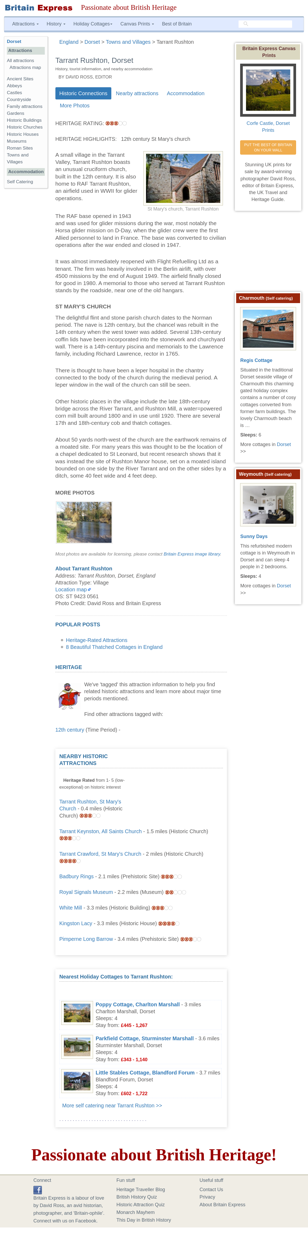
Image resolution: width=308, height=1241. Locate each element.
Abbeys (14, 85)
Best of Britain (177, 24)
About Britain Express (222, 1204)
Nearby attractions (137, 93)
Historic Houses (23, 134)
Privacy (207, 1197)
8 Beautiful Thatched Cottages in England (114, 647)
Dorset (14, 41)
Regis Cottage (256, 360)
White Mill (70, 908)
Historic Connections (83, 93)
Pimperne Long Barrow (86, 939)
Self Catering (20, 181)
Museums (17, 141)
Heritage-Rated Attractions (96, 640)
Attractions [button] (25, 24)
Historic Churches (25, 127)
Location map (71, 589)
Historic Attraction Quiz (140, 1204)
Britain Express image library (192, 554)
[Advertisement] (183, 786)
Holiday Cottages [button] (92, 24)
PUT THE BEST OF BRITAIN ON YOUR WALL (268, 147)
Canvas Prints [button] (137, 24)
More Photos (75, 105)
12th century (69, 730)
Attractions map (25, 67)
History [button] (56, 24)
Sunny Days (253, 536)
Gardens (15, 113)
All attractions (20, 60)
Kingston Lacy (75, 923)
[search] (265, 24)
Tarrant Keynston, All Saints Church (100, 831)
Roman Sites (20, 148)
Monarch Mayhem (135, 1212)
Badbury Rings (76, 876)
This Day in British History (143, 1220)
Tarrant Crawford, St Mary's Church (100, 854)
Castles (14, 92)
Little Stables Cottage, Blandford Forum (145, 1073)
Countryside (19, 99)
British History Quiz (136, 1197)
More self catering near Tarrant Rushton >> (112, 1105)
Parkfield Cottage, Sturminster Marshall (145, 1038)
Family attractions (24, 106)
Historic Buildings (24, 120)
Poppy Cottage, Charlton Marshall (138, 1004)
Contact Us (211, 1189)
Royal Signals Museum (86, 892)
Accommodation (186, 93)
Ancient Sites (20, 78)
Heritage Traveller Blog (140, 1189)
